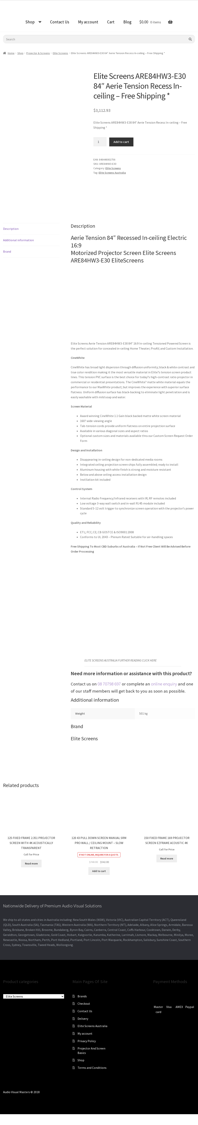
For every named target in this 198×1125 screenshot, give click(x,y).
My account (88, 22)
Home (11, 53)
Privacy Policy (87, 1041)
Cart (110, 22)
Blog (127, 22)
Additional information (18, 240)
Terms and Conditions (92, 1068)
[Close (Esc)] (4, 1118)
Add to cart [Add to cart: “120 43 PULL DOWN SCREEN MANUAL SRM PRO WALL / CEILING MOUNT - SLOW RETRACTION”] (99, 871)
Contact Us (59, 22)
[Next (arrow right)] (13, 1123)
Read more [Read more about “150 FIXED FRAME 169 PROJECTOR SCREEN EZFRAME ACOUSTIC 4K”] (166, 858)
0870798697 (10, 3)
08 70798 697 (109, 684)
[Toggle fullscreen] (23, 1118)
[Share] (13, 1118)
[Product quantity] (100, 142)
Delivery (83, 1019)
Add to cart (121, 142)
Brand (7, 251)
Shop (30, 22)
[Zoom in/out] (32, 1118)
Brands (82, 996)
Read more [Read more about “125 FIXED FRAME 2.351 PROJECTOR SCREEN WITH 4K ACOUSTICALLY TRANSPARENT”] (31, 863)
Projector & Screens (38, 53)
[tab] (31, 229)
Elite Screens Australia (112, 172)
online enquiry (164, 684)
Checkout (84, 1003)
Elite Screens (60, 53)
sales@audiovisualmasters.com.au (47, 3)
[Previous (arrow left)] (4, 1123)
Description (11, 229)
